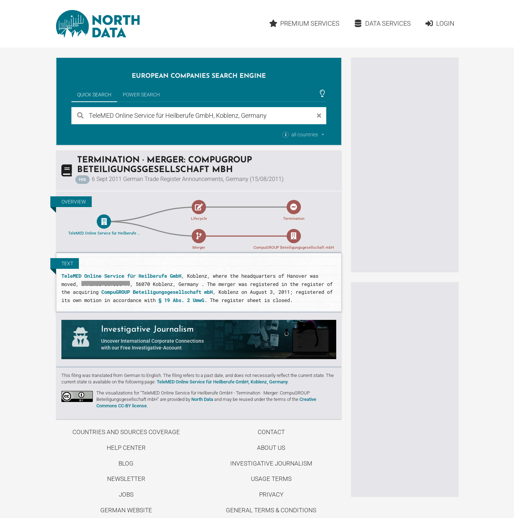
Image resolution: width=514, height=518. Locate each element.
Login (439, 23)
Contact (271, 432)
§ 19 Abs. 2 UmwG (181, 300)
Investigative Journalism (271, 463)
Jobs (126, 494)
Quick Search (94, 94)
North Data (202, 399)
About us (271, 447)
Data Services (382, 23)
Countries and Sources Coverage (126, 432)
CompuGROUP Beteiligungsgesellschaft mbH (157, 291)
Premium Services (304, 23)
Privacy (271, 494)
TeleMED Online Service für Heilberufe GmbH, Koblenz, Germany (222, 381)
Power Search (141, 94)
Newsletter (126, 478)
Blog (126, 463)
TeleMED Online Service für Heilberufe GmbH (121, 275)
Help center (126, 447)
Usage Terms (271, 478)
